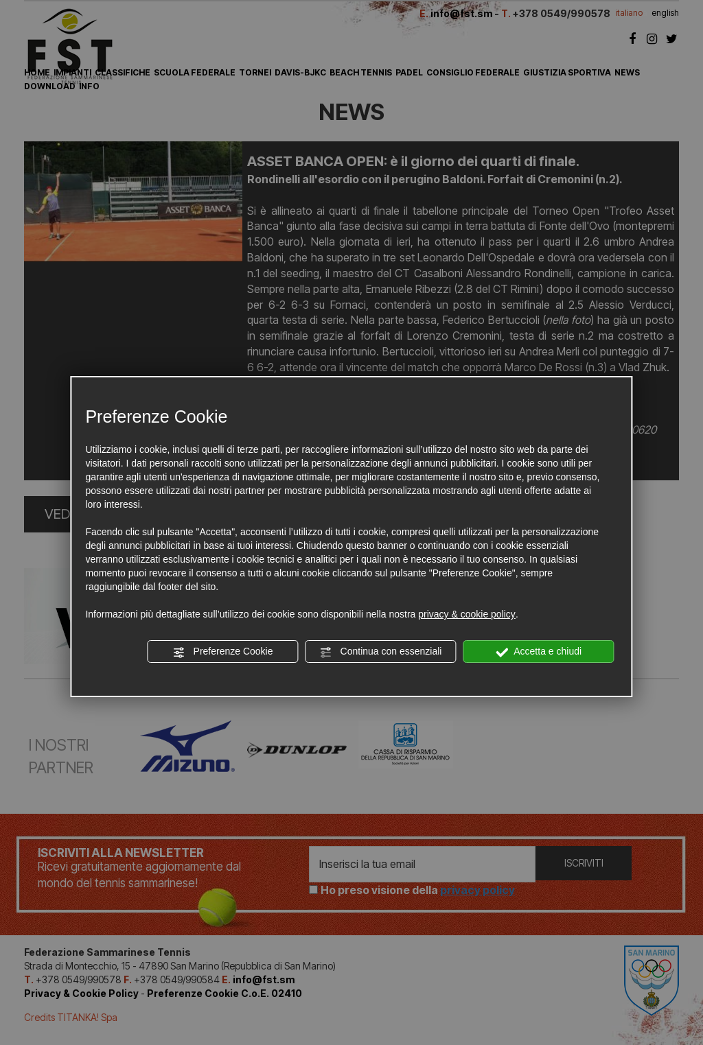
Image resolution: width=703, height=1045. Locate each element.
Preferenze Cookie (223, 652)
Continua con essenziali (381, 652)
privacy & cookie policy (467, 614)
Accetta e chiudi (538, 652)
